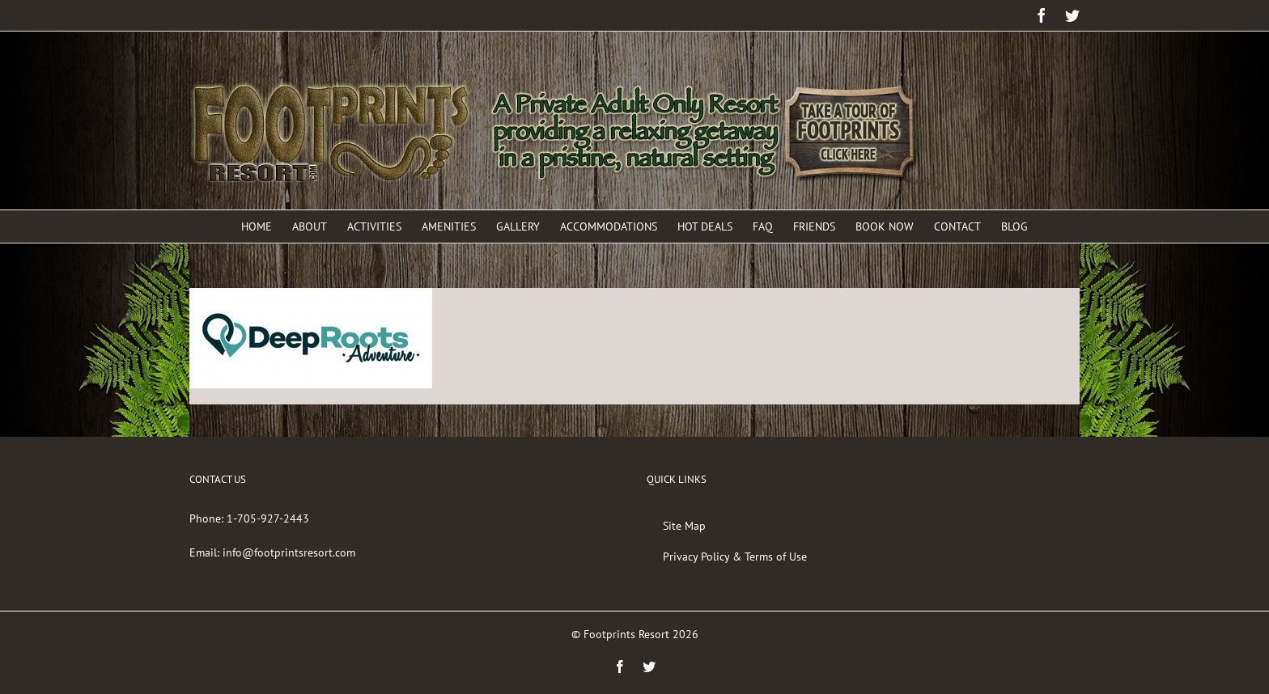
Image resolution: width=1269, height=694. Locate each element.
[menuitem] (266, 226)
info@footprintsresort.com (289, 552)
